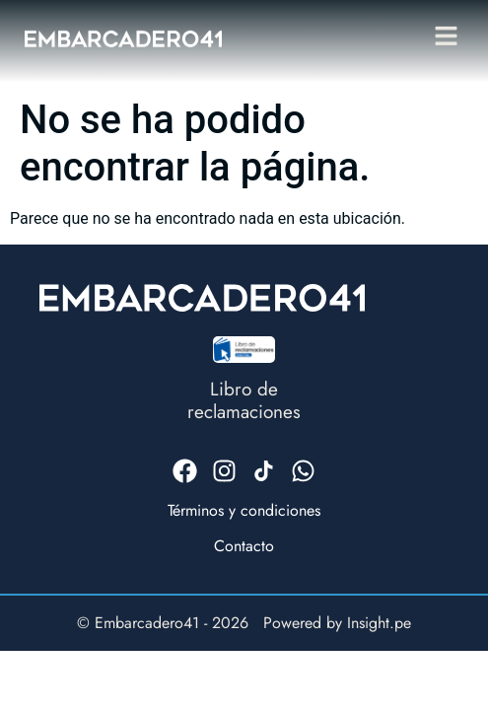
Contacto (244, 545)
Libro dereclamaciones (244, 400)
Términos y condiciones (244, 510)
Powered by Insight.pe (337, 622)
